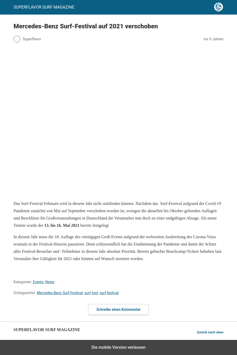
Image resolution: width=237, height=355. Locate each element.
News (49, 282)
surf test (91, 293)
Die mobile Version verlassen (118, 347)
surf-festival (109, 293)
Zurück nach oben (210, 332)
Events (38, 282)
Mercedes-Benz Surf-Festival (60, 293)
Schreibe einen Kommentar (118, 309)
